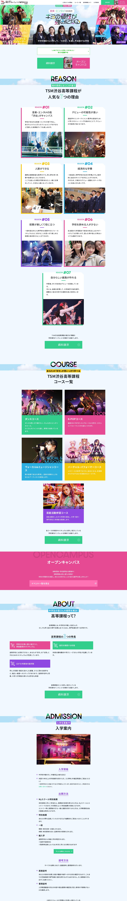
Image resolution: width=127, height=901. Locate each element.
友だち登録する (70, 51)
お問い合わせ (43, 671)
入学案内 (96, 2)
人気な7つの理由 (67, 2)
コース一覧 (78, 2)
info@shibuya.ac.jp (72, 863)
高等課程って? (87, 2)
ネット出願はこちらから (64, 737)
